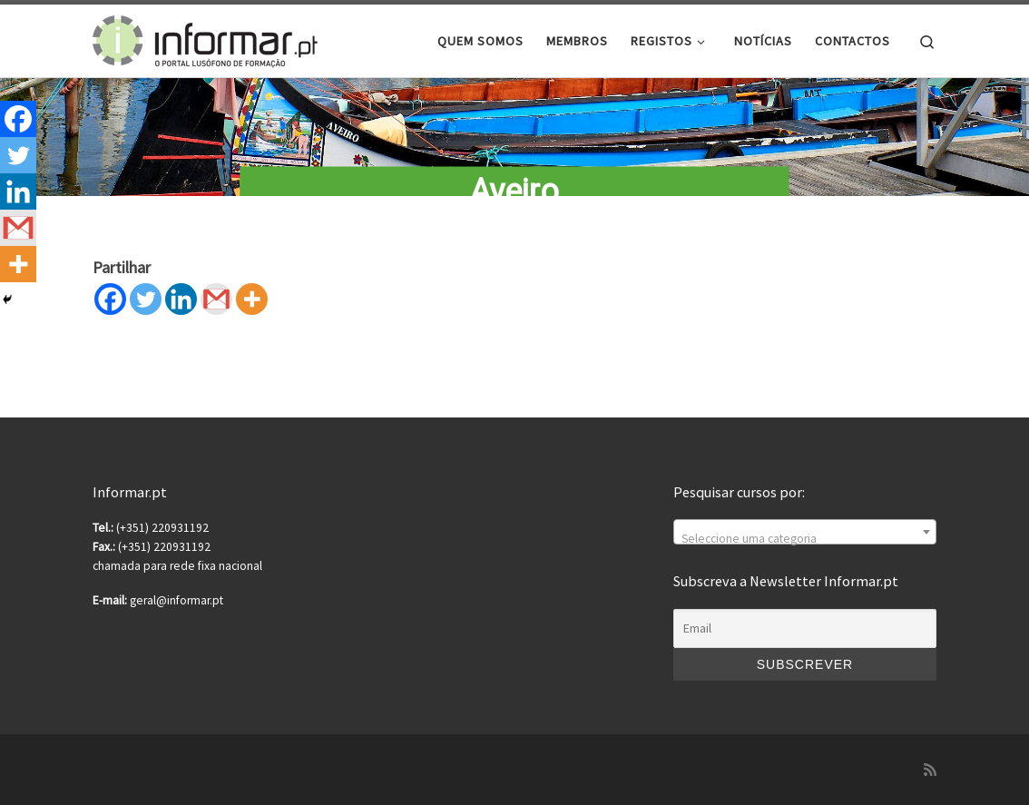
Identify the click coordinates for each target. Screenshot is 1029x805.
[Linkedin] (181, 299)
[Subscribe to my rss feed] (930, 770)
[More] (252, 299)
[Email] (804, 629)
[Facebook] (110, 299)
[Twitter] (146, 299)
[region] (514, 105)
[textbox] (805, 539)
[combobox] (804, 532)
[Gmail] (216, 299)
